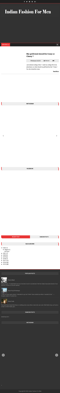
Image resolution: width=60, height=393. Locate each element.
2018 (4, 258)
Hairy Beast (11, 280)
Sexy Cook (11, 301)
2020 (4, 255)
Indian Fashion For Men (35, 391)
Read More (56, 71)
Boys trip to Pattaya (14, 290)
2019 (4, 257)
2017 (4, 260)
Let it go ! (7, 251)
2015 (4, 264)
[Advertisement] (30, 31)
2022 (4, 248)
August (7, 249)
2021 (4, 253)
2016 (4, 262)
